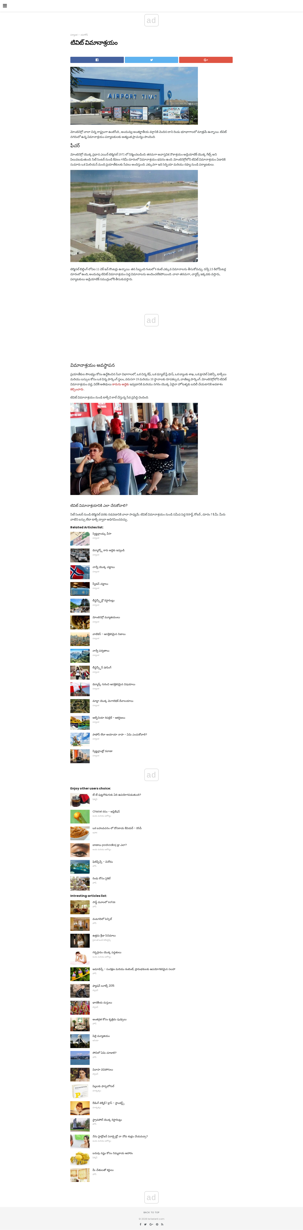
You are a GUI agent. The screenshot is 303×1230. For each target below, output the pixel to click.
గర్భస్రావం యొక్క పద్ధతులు (107, 952)
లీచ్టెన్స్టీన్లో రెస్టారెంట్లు (104, 600)
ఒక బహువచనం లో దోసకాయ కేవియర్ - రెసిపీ (117, 828)
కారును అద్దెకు (120, 384)
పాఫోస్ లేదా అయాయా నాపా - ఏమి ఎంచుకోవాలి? (120, 734)
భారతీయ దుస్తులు (102, 1002)
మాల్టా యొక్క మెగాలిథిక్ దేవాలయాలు (113, 701)
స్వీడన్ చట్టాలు (100, 584)
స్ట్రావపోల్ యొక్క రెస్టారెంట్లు (107, 1120)
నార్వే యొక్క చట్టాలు (104, 567)
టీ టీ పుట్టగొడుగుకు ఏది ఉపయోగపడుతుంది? (117, 795)
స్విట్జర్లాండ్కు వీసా (102, 534)
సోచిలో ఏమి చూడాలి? (105, 1053)
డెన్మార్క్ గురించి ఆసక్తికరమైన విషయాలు (114, 684)
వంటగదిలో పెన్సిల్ (102, 919)
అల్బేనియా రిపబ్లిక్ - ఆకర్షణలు (109, 718)
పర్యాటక (73, 34)
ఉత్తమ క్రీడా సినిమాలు (104, 935)
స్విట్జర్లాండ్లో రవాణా (102, 751)
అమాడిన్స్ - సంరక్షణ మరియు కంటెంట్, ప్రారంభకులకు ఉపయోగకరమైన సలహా (134, 969)
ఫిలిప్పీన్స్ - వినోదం (103, 862)
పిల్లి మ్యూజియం (101, 1036)
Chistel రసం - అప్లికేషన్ (106, 811)
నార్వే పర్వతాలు (101, 651)
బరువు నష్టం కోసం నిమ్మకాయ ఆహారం (113, 1153)
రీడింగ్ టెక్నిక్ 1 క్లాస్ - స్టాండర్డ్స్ (108, 1103)
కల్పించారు (76, 389)
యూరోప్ (84, 34)
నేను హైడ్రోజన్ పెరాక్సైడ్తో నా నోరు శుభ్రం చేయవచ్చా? (120, 1136)
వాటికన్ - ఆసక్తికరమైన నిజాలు (109, 634)
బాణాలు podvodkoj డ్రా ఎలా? (110, 845)
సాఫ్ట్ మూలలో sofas (104, 902)
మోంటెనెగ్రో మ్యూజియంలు (106, 617)
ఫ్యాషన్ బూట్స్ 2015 (103, 986)
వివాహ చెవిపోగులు (103, 1069)
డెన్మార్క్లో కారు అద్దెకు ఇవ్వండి (108, 550)
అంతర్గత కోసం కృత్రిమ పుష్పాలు (110, 1019)
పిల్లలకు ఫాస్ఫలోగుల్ (103, 1086)
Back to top (151, 1212)
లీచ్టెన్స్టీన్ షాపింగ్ (102, 667)
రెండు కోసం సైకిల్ (102, 878)
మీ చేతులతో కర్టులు (103, 1170)
